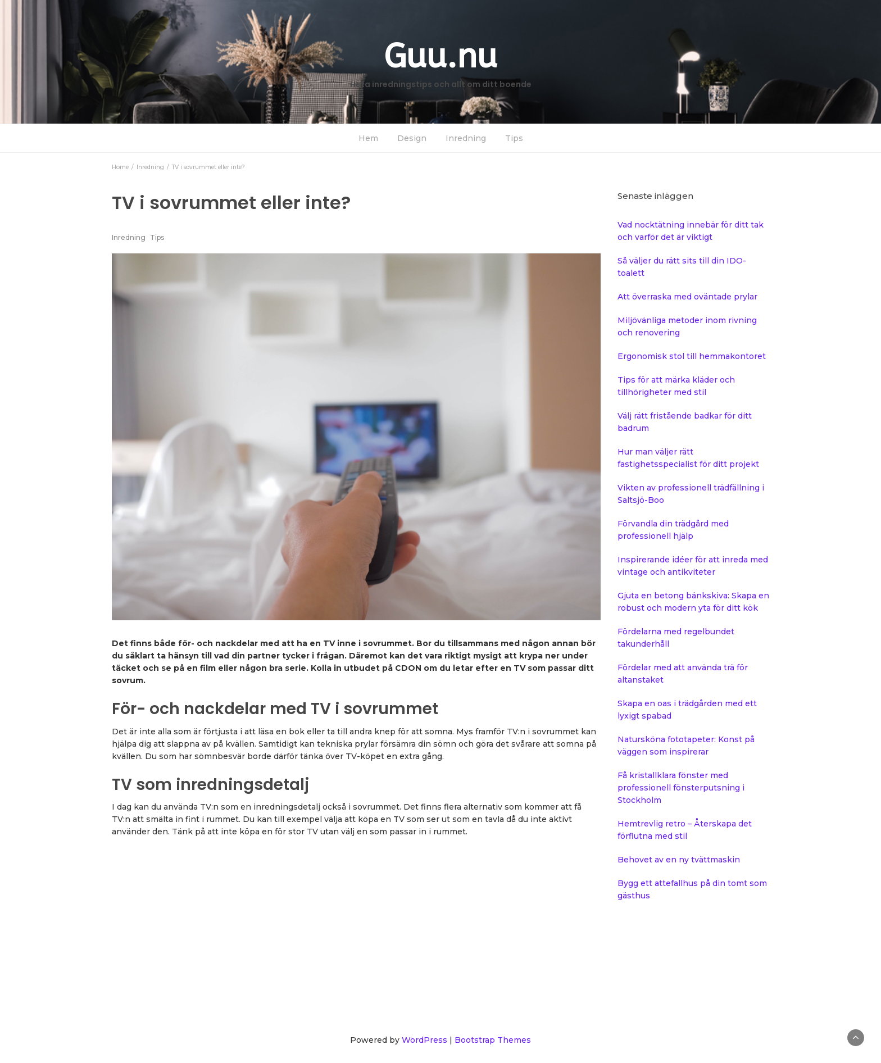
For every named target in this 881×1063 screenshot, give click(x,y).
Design (411, 138)
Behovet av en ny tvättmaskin (678, 860)
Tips (514, 138)
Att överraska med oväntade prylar (687, 297)
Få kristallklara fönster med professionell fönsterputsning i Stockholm (680, 787)
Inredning (466, 138)
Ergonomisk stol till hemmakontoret (691, 356)
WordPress (424, 1040)
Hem (368, 138)
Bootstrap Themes (493, 1040)
